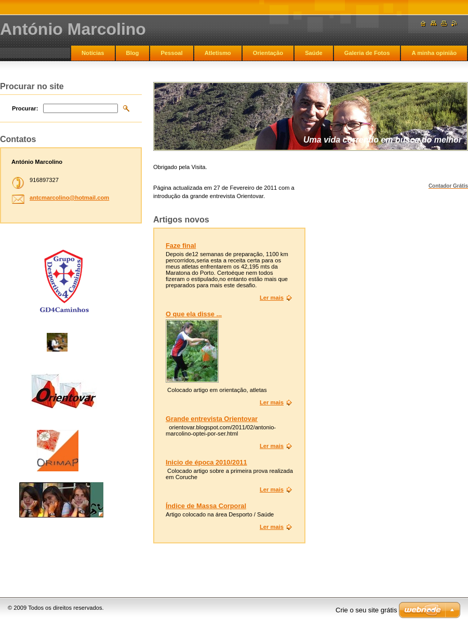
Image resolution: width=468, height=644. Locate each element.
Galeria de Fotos (367, 53)
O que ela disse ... (194, 314)
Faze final (181, 245)
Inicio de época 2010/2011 (206, 462)
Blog (132, 53)
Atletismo (218, 53)
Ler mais (272, 298)
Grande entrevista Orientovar (212, 419)
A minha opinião (434, 53)
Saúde (314, 53)
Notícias (93, 53)
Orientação (268, 53)
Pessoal (171, 53)
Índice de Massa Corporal (206, 506)
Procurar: (25, 108)
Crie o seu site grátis (366, 610)
